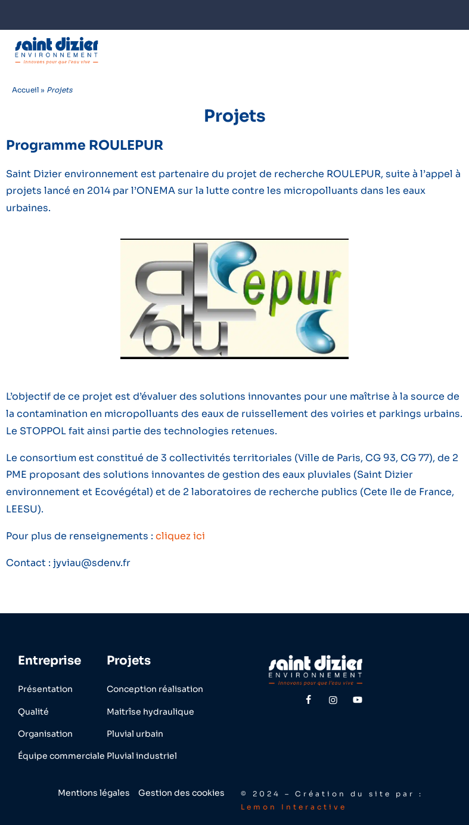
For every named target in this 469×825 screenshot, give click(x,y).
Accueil (25, 89)
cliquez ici (180, 536)
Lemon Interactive (294, 806)
